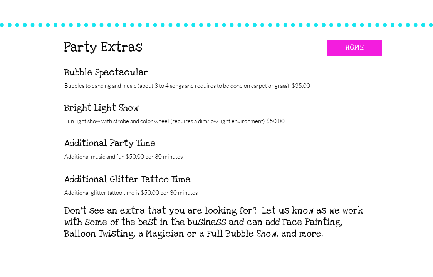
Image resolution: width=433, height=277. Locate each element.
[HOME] (354, 48)
